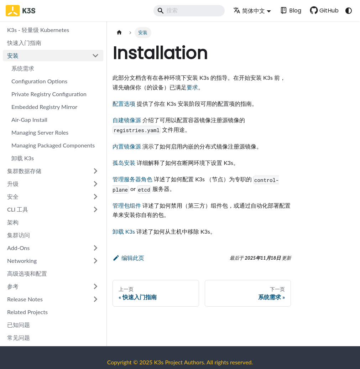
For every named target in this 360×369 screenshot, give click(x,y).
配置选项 (124, 103)
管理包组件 (127, 205)
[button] (53, 248)
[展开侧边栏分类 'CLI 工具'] (95, 209)
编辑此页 (128, 257)
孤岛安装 (124, 162)
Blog (295, 10)
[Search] (189, 10)
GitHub (329, 10)
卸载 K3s (124, 231)
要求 (192, 87)
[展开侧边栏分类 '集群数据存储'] (95, 171)
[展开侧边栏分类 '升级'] (95, 183)
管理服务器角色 (132, 179)
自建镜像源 (127, 119)
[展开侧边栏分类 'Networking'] (95, 260)
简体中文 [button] (249, 10)
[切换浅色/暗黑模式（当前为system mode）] (348, 10)
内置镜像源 (127, 146)
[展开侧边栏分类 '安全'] (95, 196)
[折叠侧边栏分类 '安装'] (95, 55)
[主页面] (119, 32)
